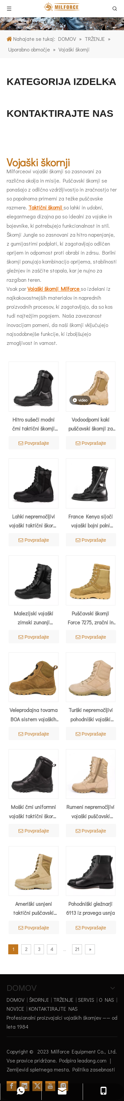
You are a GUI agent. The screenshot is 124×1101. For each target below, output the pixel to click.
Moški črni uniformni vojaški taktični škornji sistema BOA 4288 (33, 811)
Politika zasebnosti (93, 1069)
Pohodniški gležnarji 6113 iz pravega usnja (90, 908)
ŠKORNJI (39, 999)
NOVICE (15, 1008)
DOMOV (15, 999)
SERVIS (86, 999)
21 (77, 949)
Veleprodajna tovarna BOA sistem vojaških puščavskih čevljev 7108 (34, 714)
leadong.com (92, 1060)
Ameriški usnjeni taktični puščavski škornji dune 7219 (33, 908)
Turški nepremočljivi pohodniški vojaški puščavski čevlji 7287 (90, 714)
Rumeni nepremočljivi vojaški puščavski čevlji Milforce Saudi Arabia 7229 (90, 811)
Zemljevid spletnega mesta (38, 1069)
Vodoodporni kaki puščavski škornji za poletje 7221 (90, 424)
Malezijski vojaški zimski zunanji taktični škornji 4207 (33, 618)
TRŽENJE (63, 999)
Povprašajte (34, 443)
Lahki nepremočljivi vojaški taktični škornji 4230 (33, 521)
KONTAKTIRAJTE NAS (53, 1008)
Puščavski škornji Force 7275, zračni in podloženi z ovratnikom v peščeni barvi (90, 618)
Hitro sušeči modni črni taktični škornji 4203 (33, 424)
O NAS (106, 999)
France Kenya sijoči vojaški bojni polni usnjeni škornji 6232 (90, 521)
